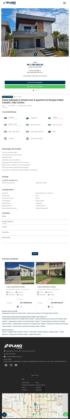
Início (3, 106)
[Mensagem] (35, 240)
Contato (24, 390)
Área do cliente (40, 385)
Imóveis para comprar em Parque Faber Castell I (18, 319)
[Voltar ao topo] (35, 372)
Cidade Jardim (53, 332)
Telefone (5, 232)
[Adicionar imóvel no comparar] (36, 90)
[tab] (35, 54)
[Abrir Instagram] (11, 365)
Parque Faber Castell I (25, 106)
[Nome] (35, 218)
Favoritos (40, 388)
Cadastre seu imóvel (28, 385)
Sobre (23, 387)
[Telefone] (35, 234)
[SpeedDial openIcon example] (4, 414)
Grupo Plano (25, 382)
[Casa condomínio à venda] (19, 273)
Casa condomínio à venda (15, 287)
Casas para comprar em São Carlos (14, 313)
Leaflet (54, 417)
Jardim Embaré (42, 332)
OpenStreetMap (63, 417)
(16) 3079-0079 (10, 354)
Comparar (40, 390)
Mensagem (6, 237)
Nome (4, 216)
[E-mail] (35, 229)
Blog (37, 382)
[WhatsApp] (65, 414)
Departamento (7, 221)
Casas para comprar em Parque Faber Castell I (42, 313)
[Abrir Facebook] (6, 365)
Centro (4, 332)
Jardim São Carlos (35, 334)
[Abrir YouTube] (16, 365)
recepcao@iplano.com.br (14, 356)
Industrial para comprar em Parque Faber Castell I (29, 324)
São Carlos (12, 106)
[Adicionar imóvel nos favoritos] (33, 90)
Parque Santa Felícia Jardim (18, 334)
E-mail (4, 227)
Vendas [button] (4, 224)
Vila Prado (33, 332)
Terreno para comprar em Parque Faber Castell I (29, 326)
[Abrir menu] (64, 3)
